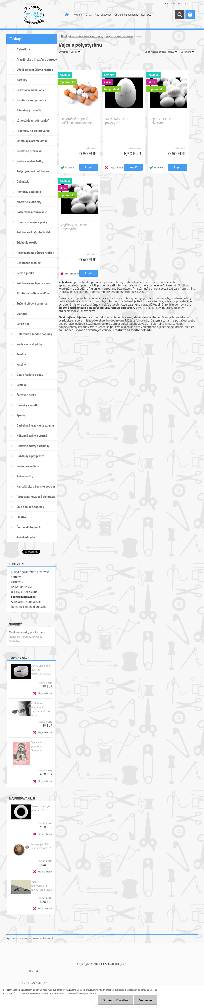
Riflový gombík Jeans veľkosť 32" (41, 846)
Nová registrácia (186, 3)
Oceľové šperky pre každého (27, 632)
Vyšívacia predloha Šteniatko (36, 746)
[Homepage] (66, 14)
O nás (89, 15)
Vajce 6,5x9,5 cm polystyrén (162, 121)
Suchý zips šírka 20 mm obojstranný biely (41, 670)
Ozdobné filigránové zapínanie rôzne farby (40, 709)
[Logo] (33, 15)
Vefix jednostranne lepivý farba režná (41, 886)
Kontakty (146, 15)
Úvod (64, 36)
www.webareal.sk (43, 938)
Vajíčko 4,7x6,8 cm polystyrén (74, 227)
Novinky (78, 15)
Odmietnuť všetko (115, 1000)
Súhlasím (145, 1000)
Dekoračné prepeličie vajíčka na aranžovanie (77, 121)
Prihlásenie (169, 3)
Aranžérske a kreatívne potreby (86, 36)
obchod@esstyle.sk (23, 596)
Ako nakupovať (103, 15)
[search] (179, 14)
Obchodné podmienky (126, 15)
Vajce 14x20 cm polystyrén (116, 121)
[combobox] (173, 51)
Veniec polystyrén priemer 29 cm (41, 808)
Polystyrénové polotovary (119, 36)
